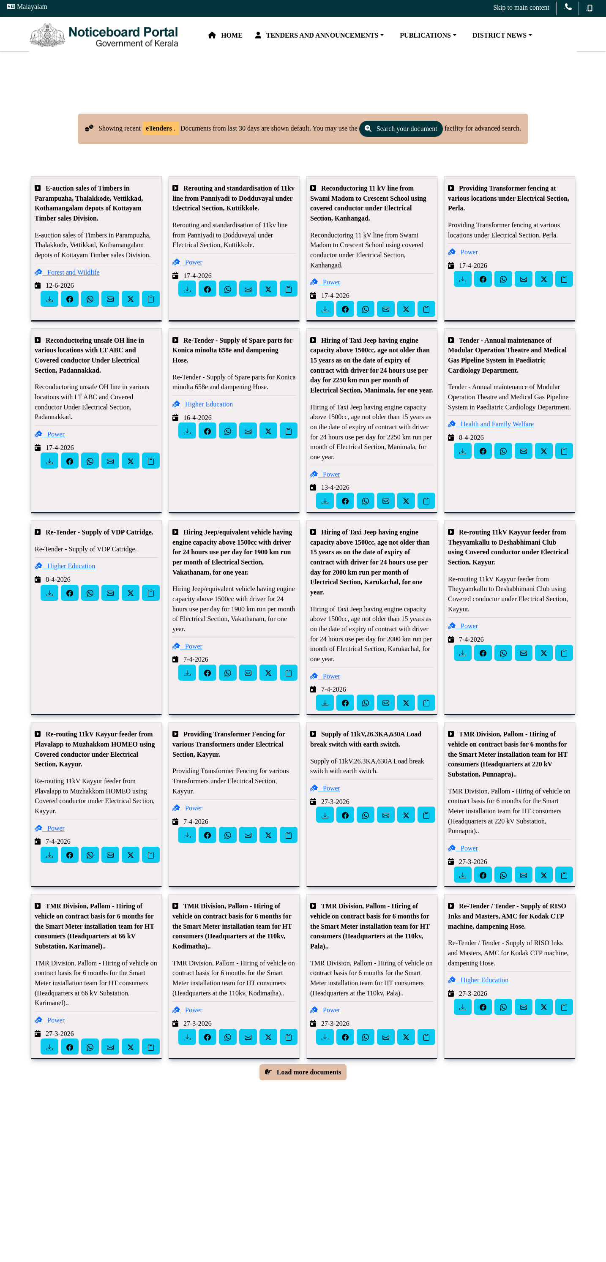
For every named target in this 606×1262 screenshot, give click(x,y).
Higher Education (202, 410)
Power (187, 268)
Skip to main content (521, 7)
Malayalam (27, 6)
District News (515, 37)
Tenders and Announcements (334, 37)
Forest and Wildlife (67, 278)
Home (243, 37)
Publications (441, 37)
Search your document (401, 135)
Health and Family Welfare (491, 430)
